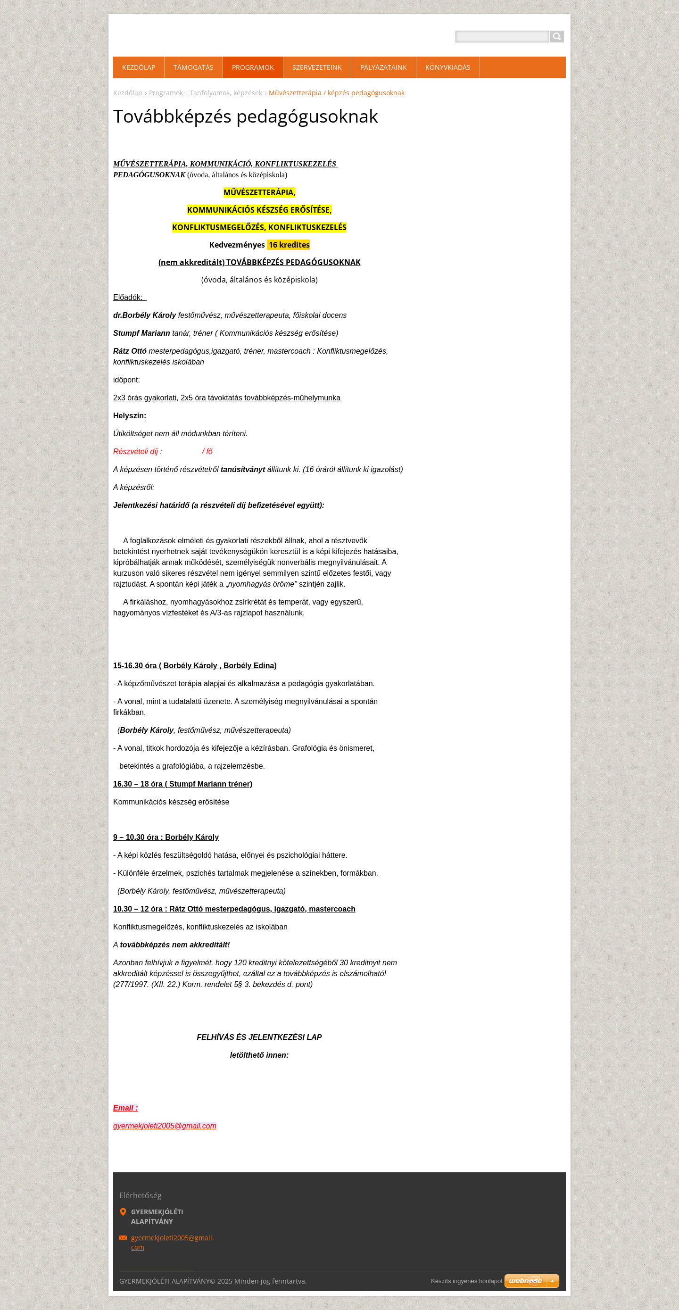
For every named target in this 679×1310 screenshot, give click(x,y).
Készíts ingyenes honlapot (467, 1281)
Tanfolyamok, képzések (227, 92)
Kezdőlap (127, 92)
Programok (166, 92)
